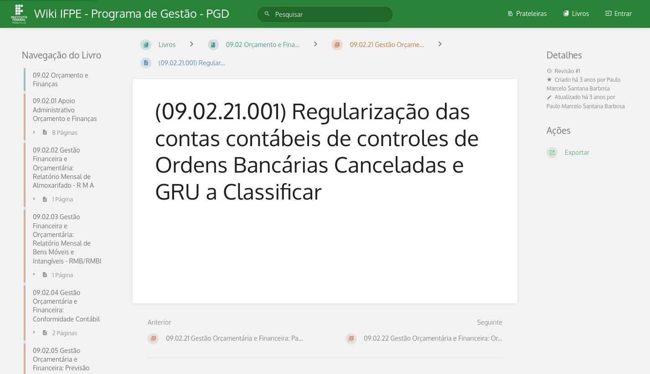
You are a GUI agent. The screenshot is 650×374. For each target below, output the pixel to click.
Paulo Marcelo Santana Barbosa (586, 106)
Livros (576, 13)
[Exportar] (587, 152)
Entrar (618, 13)
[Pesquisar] (268, 14)
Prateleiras (527, 13)
